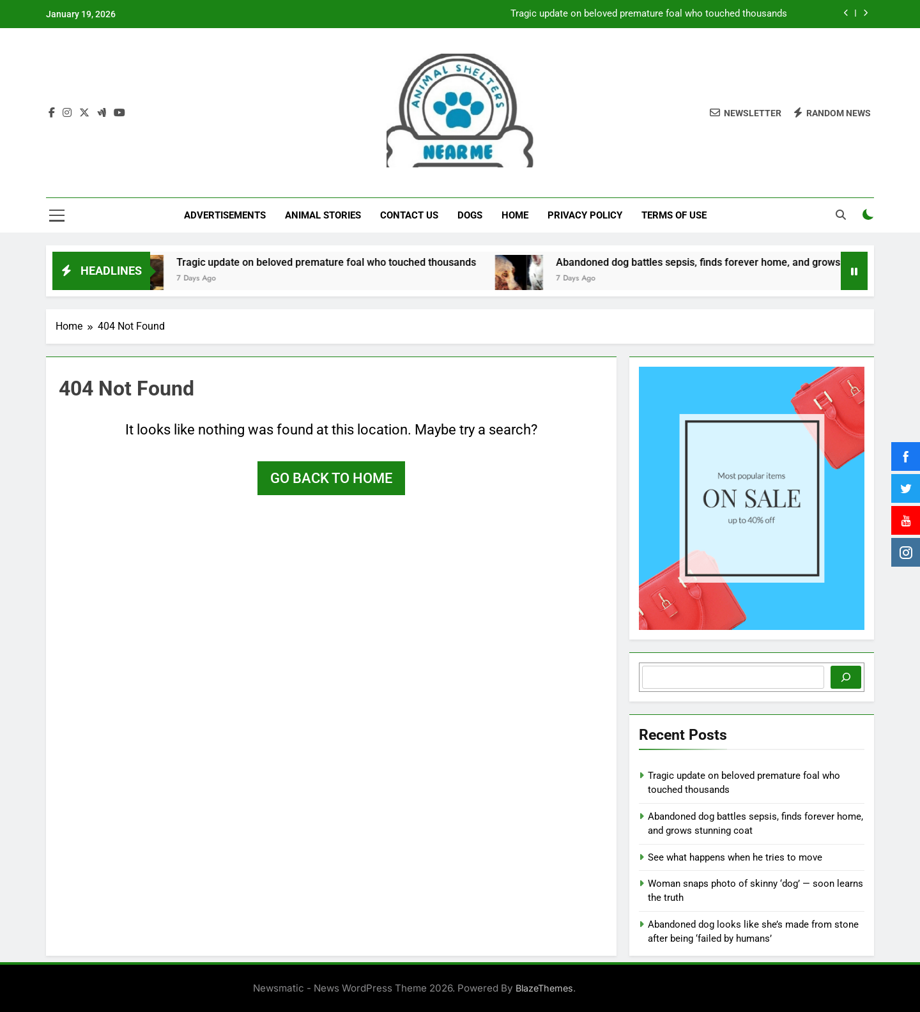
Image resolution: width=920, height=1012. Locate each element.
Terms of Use (674, 215)
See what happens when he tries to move (735, 857)
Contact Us (409, 215)
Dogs (469, 215)
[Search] (846, 677)
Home (515, 215)
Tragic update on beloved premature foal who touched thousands (648, 14)
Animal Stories (323, 215)
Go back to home (331, 478)
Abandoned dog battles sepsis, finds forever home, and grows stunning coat (743, 262)
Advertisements (225, 215)
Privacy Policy (585, 215)
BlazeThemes (544, 988)
